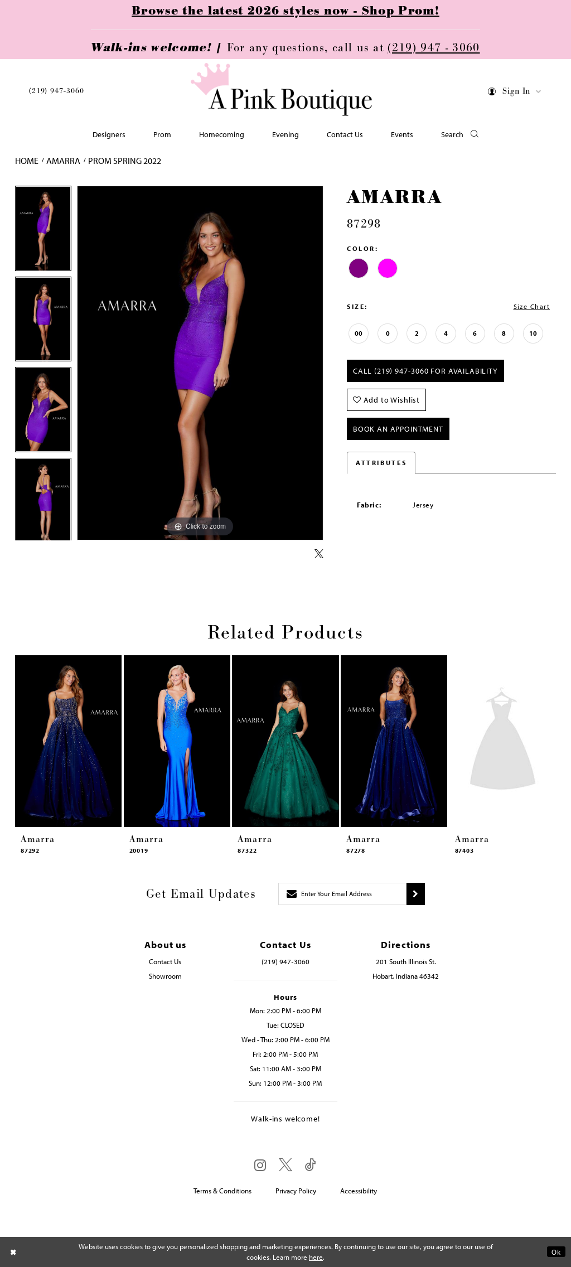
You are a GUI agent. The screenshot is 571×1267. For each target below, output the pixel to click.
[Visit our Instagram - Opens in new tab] (260, 1165)
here (316, 1257)
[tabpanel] (43, 231)
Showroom (165, 975)
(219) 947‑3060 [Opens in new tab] (285, 961)
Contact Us (165, 961)
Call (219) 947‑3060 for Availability (425, 371)
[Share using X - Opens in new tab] (318, 554)
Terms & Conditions (222, 1190)
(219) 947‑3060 (56, 91)
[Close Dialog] (13, 1252)
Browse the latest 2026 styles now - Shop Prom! (285, 11)
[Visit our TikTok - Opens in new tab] (310, 1165)
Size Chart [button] (532, 306)
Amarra (63, 160)
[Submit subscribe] (416, 894)
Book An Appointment (398, 429)
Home (26, 160)
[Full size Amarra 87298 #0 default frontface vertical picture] (200, 363)
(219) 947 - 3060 (434, 48)
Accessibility (358, 1190)
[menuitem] (56, 92)
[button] (515, 93)
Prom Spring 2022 (124, 160)
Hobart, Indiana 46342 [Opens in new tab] (405, 975)
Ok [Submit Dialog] (556, 1251)
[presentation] (68, 741)
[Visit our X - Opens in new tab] (285, 1165)
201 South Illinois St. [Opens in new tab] (406, 961)
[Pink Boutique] (281, 89)
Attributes (381, 462)
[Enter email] (342, 894)
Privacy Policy (295, 1190)
